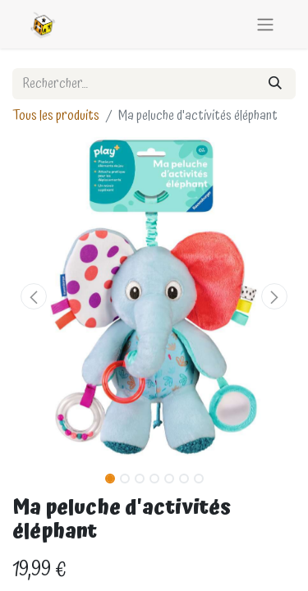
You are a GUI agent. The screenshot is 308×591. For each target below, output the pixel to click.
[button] (33, 296)
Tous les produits (55, 115)
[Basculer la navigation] (265, 24)
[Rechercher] (275, 83)
